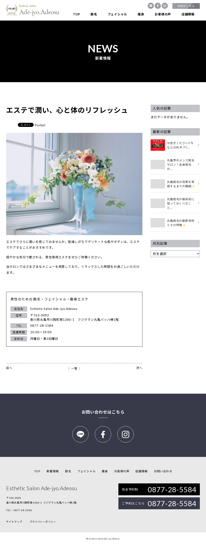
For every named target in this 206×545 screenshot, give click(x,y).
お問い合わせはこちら (103, 411)
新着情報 (53, 471)
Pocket (40, 125)
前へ (9, 368)
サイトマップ (14, 521)
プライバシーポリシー (43, 521)
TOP (76, 14)
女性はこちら (186, 6)
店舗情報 (188, 14)
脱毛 (93, 14)
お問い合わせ (163, 471)
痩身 (141, 14)
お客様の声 (163, 14)
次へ (139, 368)
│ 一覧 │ (74, 368)
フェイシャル (117, 14)
